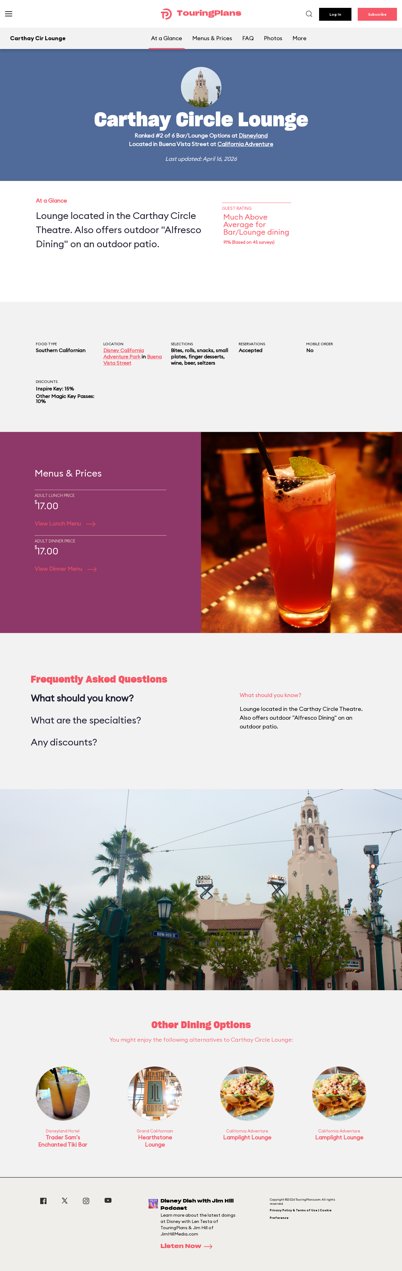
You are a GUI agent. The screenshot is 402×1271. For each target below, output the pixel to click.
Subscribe (377, 14)
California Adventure (245, 144)
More (299, 38)
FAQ (248, 38)
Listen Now (188, 1246)
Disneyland (253, 135)
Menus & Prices (212, 38)
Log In (335, 14)
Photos (273, 38)
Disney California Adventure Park (123, 353)
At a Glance (166, 38)
